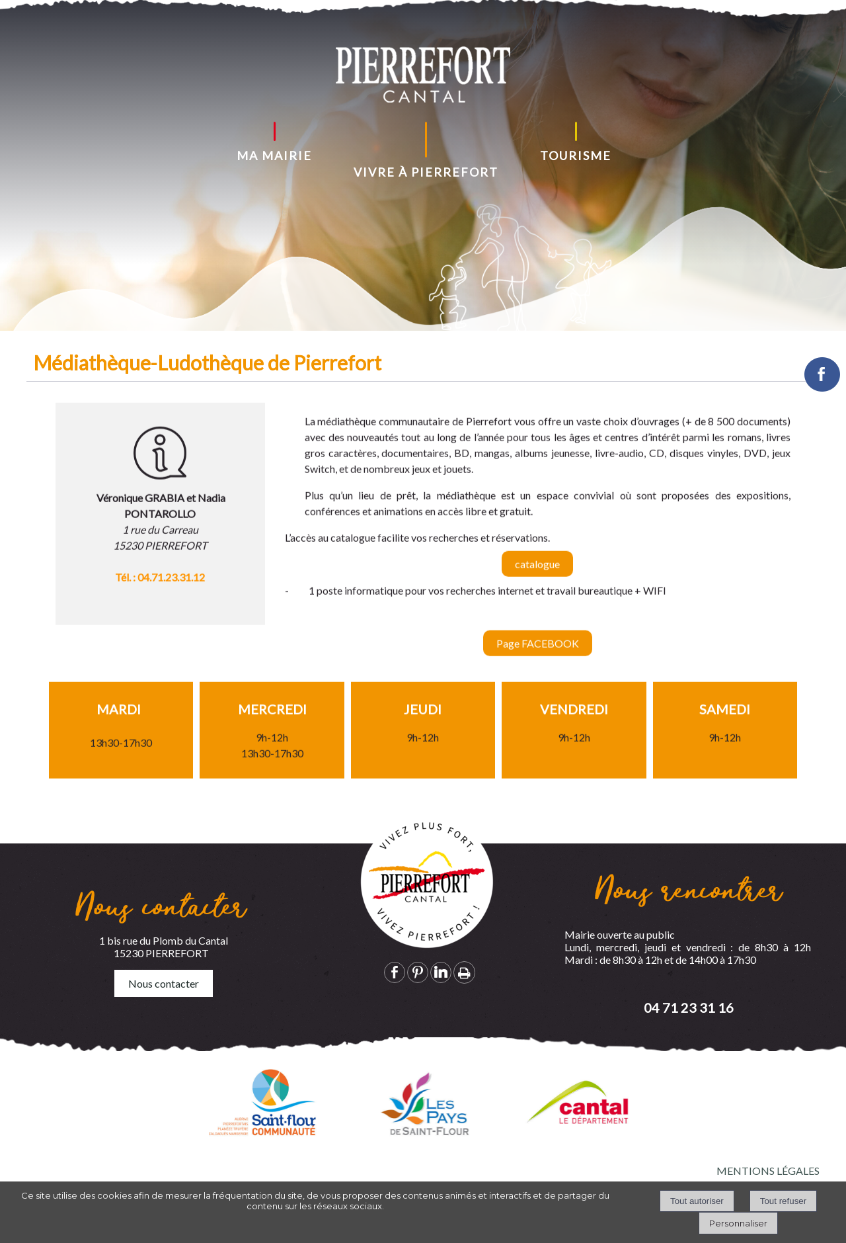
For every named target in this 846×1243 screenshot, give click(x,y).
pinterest (417, 972)
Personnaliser (738, 1223)
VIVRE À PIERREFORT (426, 172)
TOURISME (575, 155)
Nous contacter (163, 983)
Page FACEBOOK (537, 655)
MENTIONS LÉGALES (768, 1170)
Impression (464, 972)
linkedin (440, 972)
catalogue (537, 576)
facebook (394, 972)
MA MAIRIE (274, 155)
